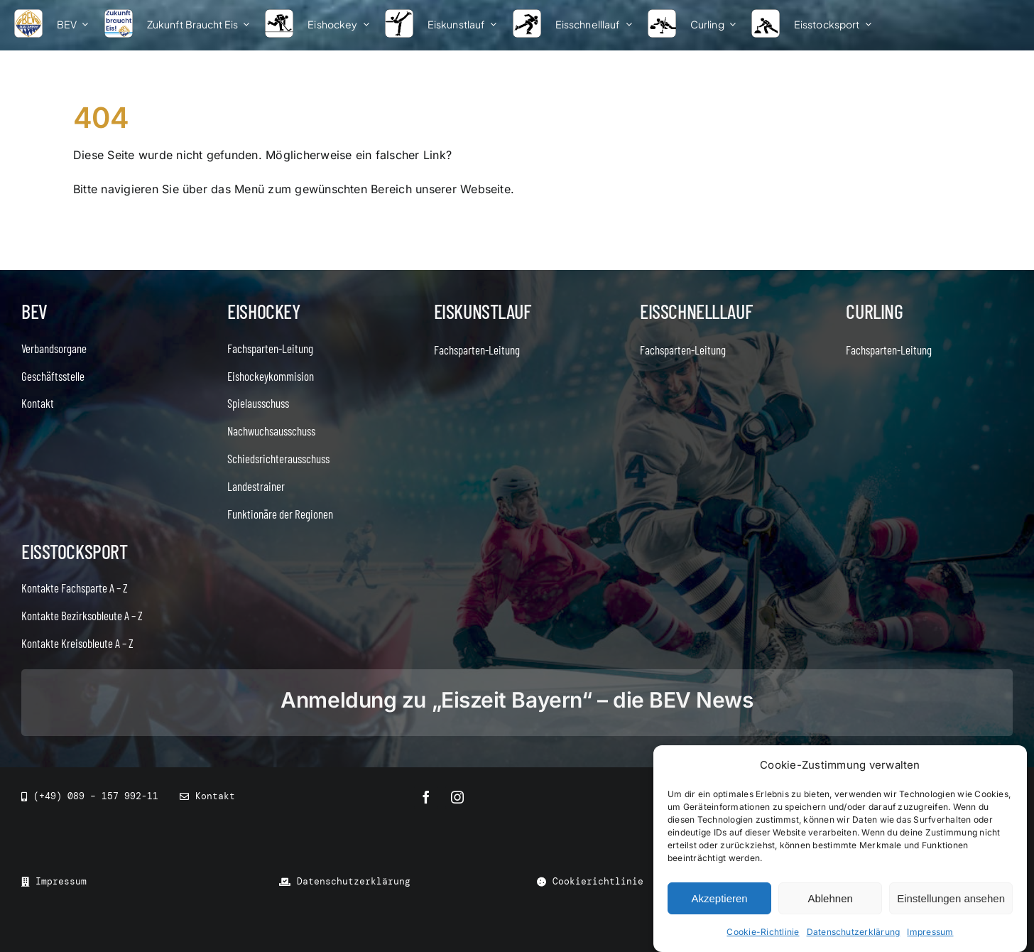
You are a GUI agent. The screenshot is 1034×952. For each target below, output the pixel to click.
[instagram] (457, 797)
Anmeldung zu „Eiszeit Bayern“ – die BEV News (517, 700)
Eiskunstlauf (482, 311)
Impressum (930, 931)
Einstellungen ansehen (951, 898)
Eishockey (263, 311)
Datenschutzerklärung (853, 931)
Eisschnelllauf (696, 311)
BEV (34, 311)
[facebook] (426, 797)
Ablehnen (829, 898)
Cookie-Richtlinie (762, 931)
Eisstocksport (74, 551)
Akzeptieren (719, 898)
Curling (874, 311)
